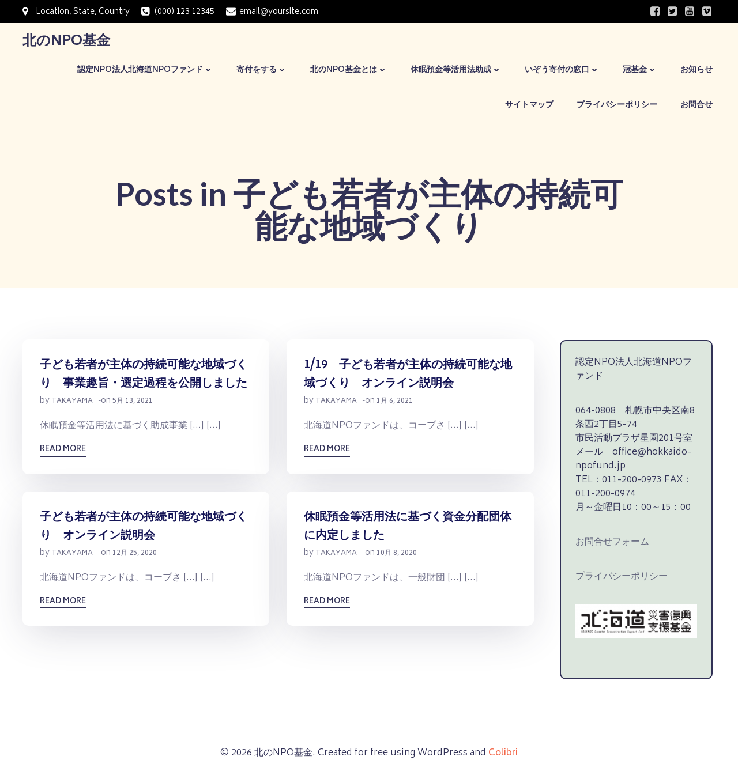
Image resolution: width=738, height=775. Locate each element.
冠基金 (640, 70)
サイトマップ (529, 105)
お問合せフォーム (612, 542)
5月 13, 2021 (132, 402)
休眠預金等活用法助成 (456, 70)
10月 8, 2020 (396, 554)
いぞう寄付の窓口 (562, 70)
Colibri (503, 753)
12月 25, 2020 (134, 554)
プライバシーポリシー (617, 105)
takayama (72, 402)
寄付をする (261, 70)
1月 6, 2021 (394, 402)
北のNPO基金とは (348, 70)
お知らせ (696, 70)
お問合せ (696, 105)
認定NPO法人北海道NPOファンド (145, 70)
